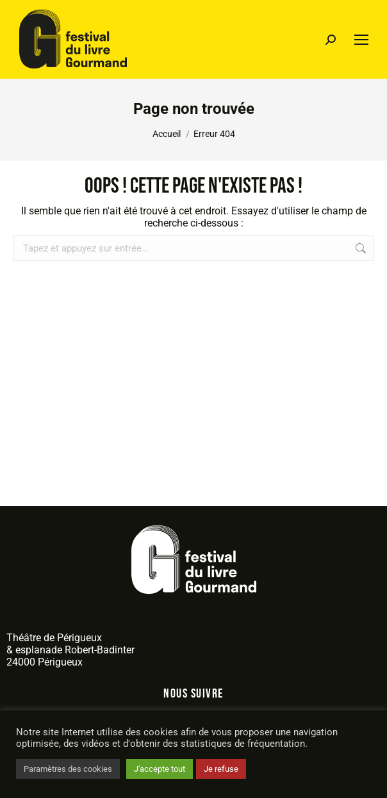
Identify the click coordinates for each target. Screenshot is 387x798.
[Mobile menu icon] (361, 39)
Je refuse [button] (221, 769)
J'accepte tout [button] (159, 769)
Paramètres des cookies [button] (68, 769)
